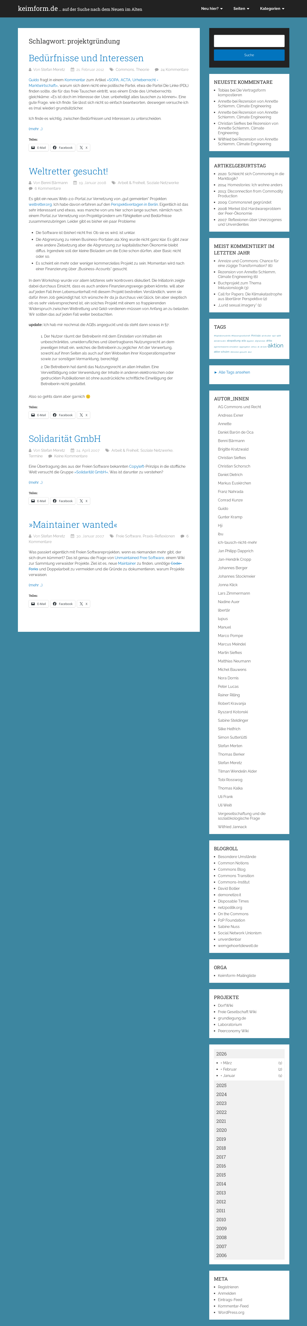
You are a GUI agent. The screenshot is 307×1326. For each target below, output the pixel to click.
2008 (221, 1237)
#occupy (256, 335)
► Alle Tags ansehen (232, 372)
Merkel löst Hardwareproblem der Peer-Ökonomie (249, 211)
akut (250, 352)
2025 (221, 1085)
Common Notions (233, 863)
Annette (224, 101)
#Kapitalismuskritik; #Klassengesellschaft (232, 336)
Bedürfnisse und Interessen (86, 58)
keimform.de (80, 8)
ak (258, 347)
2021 (221, 1121)
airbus (254, 347)
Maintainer (127, 563)
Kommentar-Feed (233, 1306)
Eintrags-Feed (230, 1300)
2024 (221, 1094)
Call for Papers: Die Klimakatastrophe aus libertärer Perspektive (250, 296)
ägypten (250, 341)
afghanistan (260, 341)
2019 (221, 1139)
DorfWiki (225, 1005)
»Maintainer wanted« (73, 524)
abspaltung (234, 340)
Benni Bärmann (54, 183)
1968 (279, 336)
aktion (275, 345)
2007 (221, 1246)
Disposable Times (233, 901)
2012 (221, 1201)
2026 (221, 1054)
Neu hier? (210, 8)
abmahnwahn (220, 341)
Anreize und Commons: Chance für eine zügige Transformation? (248, 263)
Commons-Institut (234, 882)
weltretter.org (40, 204)
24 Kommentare (174, 69)
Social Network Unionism (240, 933)
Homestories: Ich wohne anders (255, 185)
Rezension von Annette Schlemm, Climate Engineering (248, 103)
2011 (220, 1210)
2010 (221, 1219)
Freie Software (128, 536)
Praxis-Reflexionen (159, 536)
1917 (274, 336)
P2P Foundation (231, 920)
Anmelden (227, 1293)
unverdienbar (229, 939)
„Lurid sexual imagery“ (237, 305)
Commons (125, 69)
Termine (36, 456)
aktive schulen (221, 352)
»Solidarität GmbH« (91, 472)
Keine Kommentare (70, 456)
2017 (221, 1157)
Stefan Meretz (53, 69)
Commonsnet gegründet (249, 202)
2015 (221, 1175)
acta (244, 340)
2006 (221, 1255)
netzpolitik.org (230, 907)
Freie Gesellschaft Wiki (237, 1012)
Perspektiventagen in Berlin (134, 204)
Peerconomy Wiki (233, 1031)
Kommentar (75, 80)
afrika (269, 340)
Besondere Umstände (237, 856)
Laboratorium (230, 1024)
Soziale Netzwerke (163, 183)
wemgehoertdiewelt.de (238, 945)
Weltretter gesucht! (68, 171)
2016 (221, 1166)
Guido (34, 80)
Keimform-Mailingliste (237, 975)
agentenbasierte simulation (226, 347)
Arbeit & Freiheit (131, 183)
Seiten (239, 8)
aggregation (244, 347)
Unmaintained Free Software (139, 558)
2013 (221, 1192)
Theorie (142, 69)
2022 (221, 1112)
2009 (221, 1228)
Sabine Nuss (229, 926)
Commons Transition (236, 876)
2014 (221, 1184)
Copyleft (136, 466)
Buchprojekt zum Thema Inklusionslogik (239, 285)
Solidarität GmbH (65, 438)
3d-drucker (266, 336)
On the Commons (233, 914)
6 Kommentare (48, 188)
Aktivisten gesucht (238, 352)
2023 (221, 1103)
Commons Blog (232, 869)
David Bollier (229, 888)
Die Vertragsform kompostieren (242, 92)
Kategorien (270, 8)
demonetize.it (229, 895)
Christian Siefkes (232, 123)
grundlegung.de (232, 1018)
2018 (221, 1148)
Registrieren (228, 1287)
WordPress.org (231, 1312)
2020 (221, 1130)
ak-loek (263, 347)
